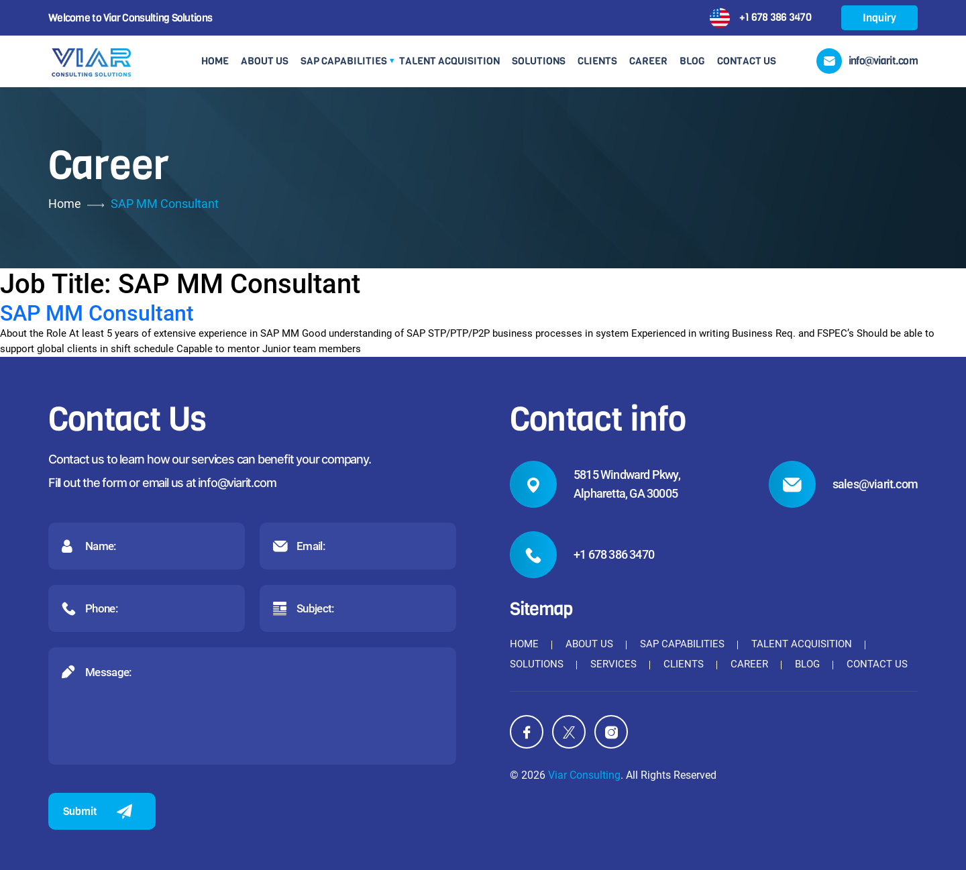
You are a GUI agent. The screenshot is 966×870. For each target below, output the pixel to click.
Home (215, 61)
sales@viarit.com (875, 484)
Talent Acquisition (449, 61)
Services (613, 664)
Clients (597, 61)
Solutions (539, 61)
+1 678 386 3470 (775, 16)
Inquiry (879, 18)
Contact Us (746, 61)
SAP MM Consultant (97, 313)
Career (648, 61)
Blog (692, 61)
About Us (264, 61)
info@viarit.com (237, 483)
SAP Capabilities (344, 61)
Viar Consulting (584, 775)
